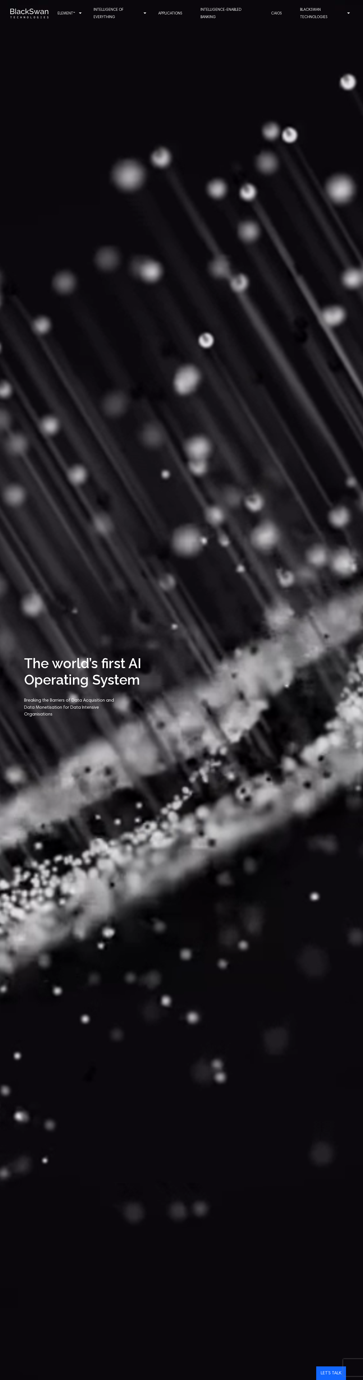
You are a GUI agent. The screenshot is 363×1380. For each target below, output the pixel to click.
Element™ (78, 14)
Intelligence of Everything (125, 14)
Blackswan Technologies (319, 14)
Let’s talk (331, 1373)
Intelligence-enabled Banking (223, 14)
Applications (173, 14)
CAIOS (274, 14)
